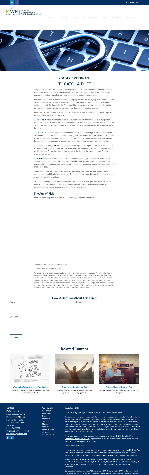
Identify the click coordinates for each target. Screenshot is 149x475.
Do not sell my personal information (83, 433)
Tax (43, 412)
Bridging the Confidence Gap (74, 378)
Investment (46, 405)
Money (45, 415)
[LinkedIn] (12, 2)
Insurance (46, 410)
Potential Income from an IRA (119, 378)
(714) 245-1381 (132, 2)
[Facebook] (17, 2)
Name (12, 293)
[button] (53, 13)
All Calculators (48, 426)
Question (14, 308)
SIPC (137, 441)
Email (78, 293)
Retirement (46, 402)
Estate (44, 407)
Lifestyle (45, 418)
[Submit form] (16, 328)
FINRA (132, 441)
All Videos (46, 423)
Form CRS (74, 399)
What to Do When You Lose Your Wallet (30, 378)
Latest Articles (48, 420)
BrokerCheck (117, 404)
